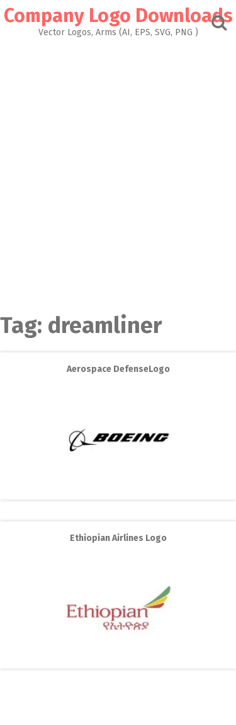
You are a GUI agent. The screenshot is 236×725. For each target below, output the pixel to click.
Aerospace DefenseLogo (118, 369)
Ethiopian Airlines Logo (118, 538)
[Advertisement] (118, 172)
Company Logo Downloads (118, 15)
